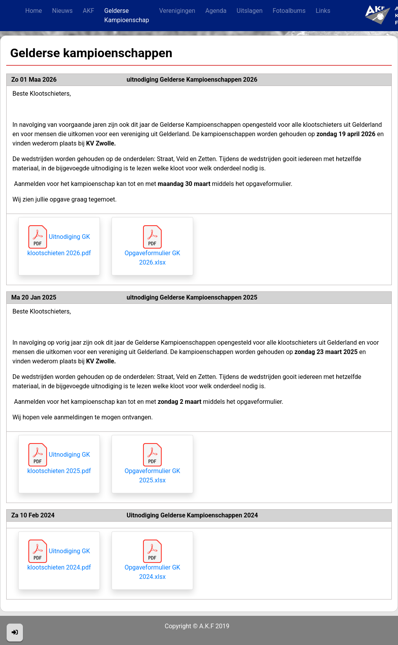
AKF (88, 10)
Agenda (215, 10)
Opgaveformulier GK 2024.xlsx (152, 564)
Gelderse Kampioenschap (126, 15)
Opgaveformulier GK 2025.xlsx (152, 467)
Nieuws (62, 10)
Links (323, 10)
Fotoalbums (288, 10)
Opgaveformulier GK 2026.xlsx (152, 249)
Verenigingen (177, 10)
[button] (15, 632)
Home (33, 10)
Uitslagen (250, 10)
